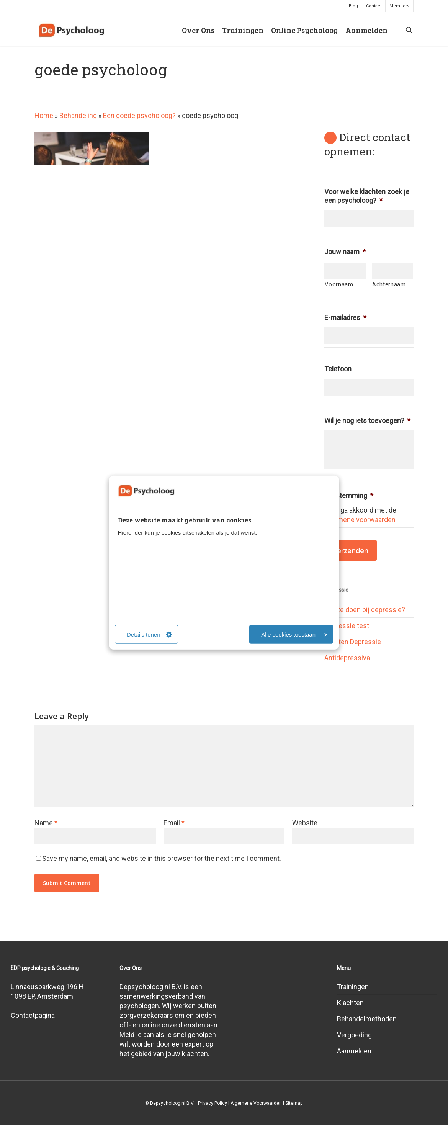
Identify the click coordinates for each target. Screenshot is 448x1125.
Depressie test (346, 626)
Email (174, 823)
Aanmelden (354, 1051)
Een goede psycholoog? (139, 115)
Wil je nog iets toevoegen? (367, 420)
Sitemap (293, 1103)
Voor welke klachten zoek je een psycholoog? (366, 196)
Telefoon (338, 369)
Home (43, 115)
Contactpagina (33, 1015)
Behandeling (78, 115)
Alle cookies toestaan (294, 634)
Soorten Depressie (352, 642)
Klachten (350, 1003)
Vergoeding (354, 1035)
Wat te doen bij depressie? (364, 610)
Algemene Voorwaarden (256, 1103)
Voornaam (339, 284)
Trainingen (353, 987)
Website (304, 823)
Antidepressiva (347, 658)
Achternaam (389, 284)
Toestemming (348, 495)
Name (45, 823)
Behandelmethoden (367, 1019)
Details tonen (149, 634)
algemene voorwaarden (360, 520)
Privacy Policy (212, 1103)
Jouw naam (345, 252)
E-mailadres (345, 317)
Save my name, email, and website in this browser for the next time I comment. (161, 858)
